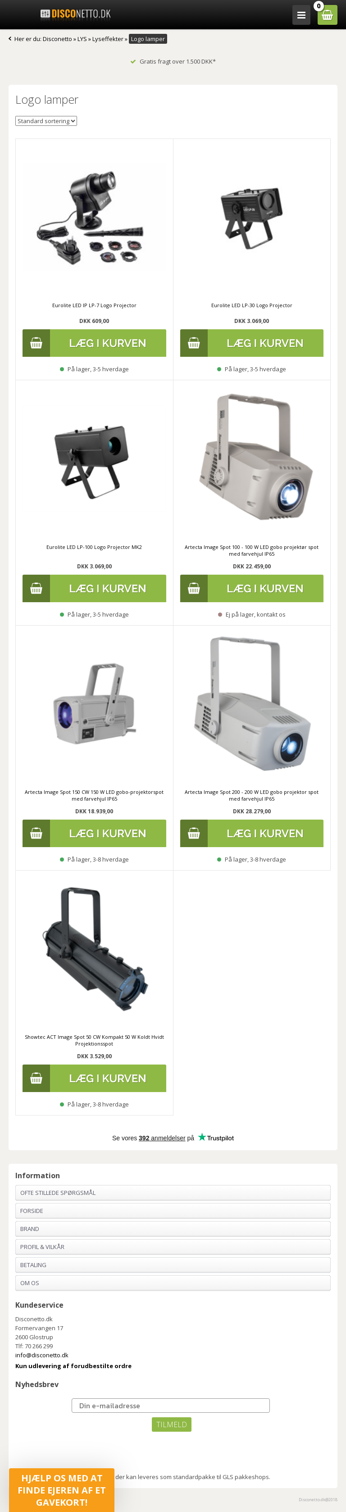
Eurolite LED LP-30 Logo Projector (251, 305)
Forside (31, 1211)
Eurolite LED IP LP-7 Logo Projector (94, 305)
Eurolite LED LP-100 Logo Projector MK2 (94, 547)
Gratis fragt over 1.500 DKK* (173, 61)
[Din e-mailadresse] (171, 1405)
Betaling (33, 1265)
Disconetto (57, 39)
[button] (61, 1490)
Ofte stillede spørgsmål (58, 1193)
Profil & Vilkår (42, 1247)
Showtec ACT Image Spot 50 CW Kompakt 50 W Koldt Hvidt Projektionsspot (94, 1040)
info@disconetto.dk (41, 1355)
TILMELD (171, 1424)
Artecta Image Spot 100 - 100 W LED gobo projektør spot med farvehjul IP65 (252, 550)
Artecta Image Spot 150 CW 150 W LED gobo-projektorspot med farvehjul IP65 (94, 795)
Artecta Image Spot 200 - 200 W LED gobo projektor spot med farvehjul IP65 (252, 795)
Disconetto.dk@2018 (318, 1500)
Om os (29, 1283)
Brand (29, 1229)
